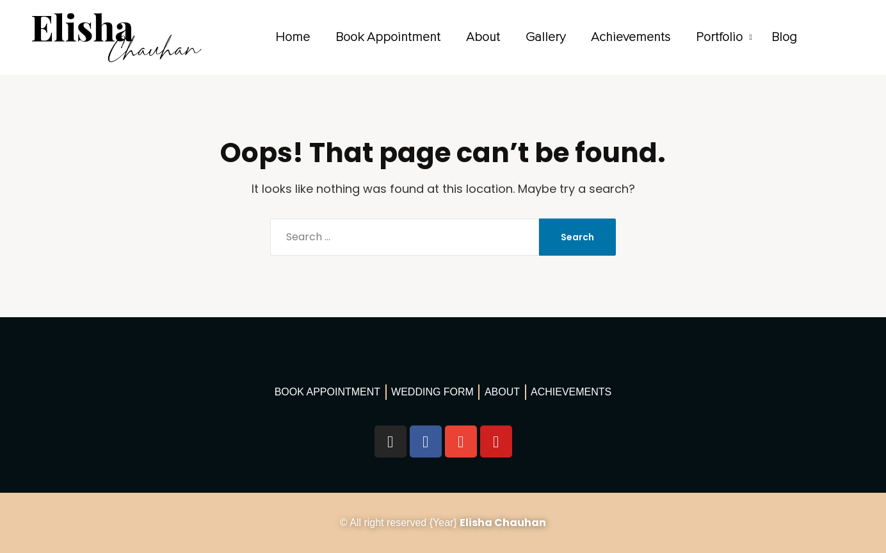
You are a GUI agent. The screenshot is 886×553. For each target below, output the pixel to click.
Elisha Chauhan (503, 522)
